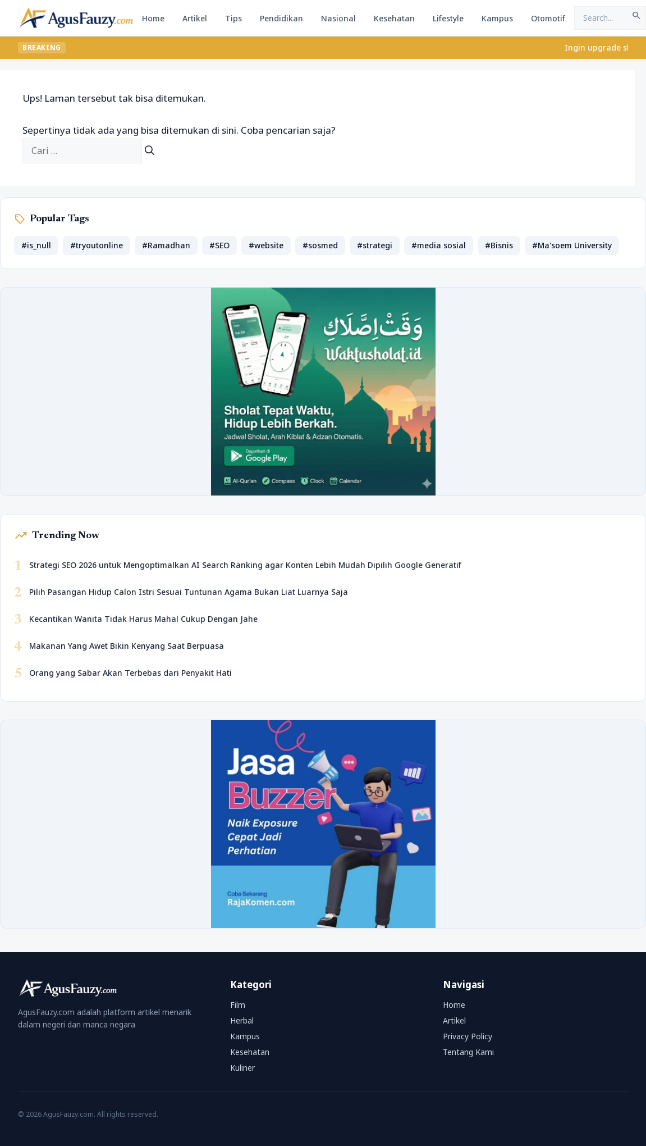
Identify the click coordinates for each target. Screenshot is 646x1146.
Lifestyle (448, 18)
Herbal (242, 1020)
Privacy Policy (467, 1036)
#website (266, 245)
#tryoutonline (96, 245)
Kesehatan (394, 18)
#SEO (219, 245)
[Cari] (149, 150)
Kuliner (242, 1067)
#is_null (36, 245)
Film (237, 1004)
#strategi (374, 245)
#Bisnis (499, 245)
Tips (233, 18)
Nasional (338, 18)
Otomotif (548, 18)
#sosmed (320, 245)
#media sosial (438, 245)
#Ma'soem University (572, 245)
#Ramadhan (166, 245)
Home (153, 18)
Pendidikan (281, 18)
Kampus (497, 18)
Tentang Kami (468, 1052)
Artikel (194, 18)
